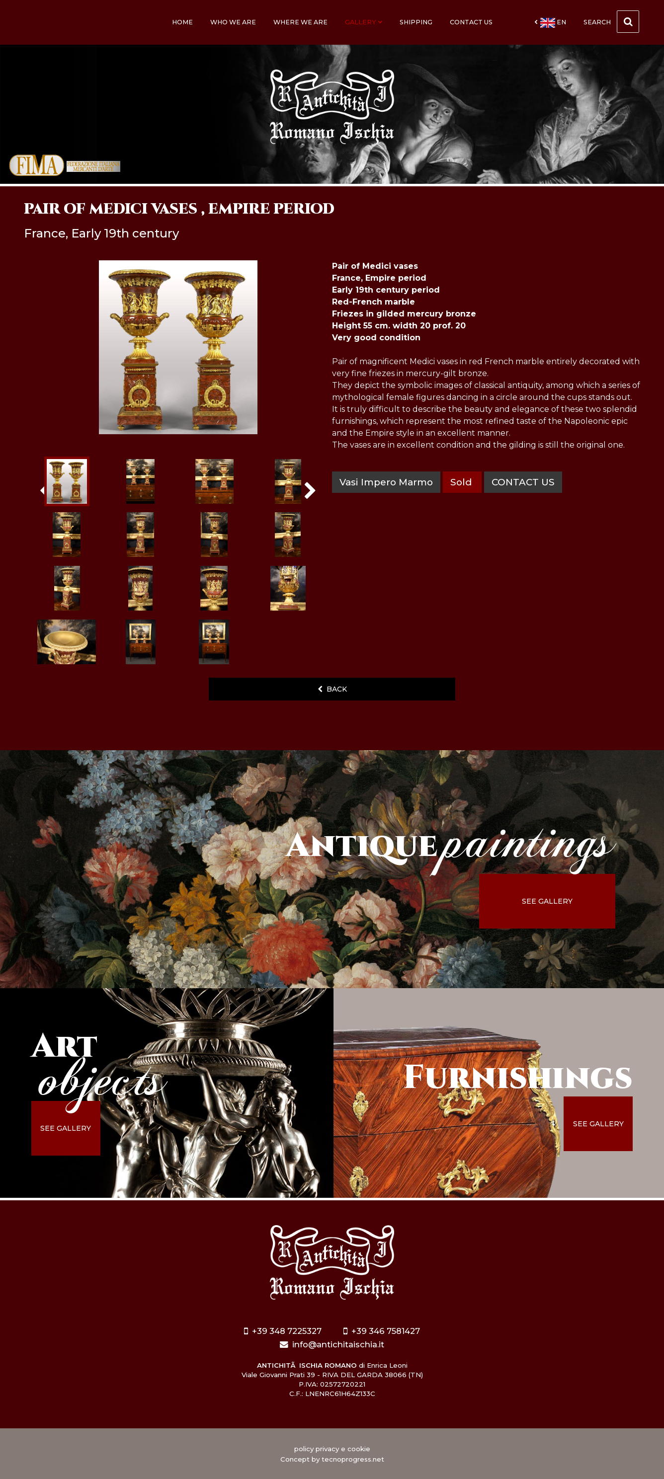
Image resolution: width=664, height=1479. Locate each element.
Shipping (416, 22)
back (332, 689)
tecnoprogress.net (353, 1459)
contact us (523, 482)
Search (611, 21)
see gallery (548, 901)
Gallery (363, 22)
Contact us (471, 22)
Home (182, 22)
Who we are (233, 22)
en (550, 23)
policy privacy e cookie (332, 1449)
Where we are (300, 22)
